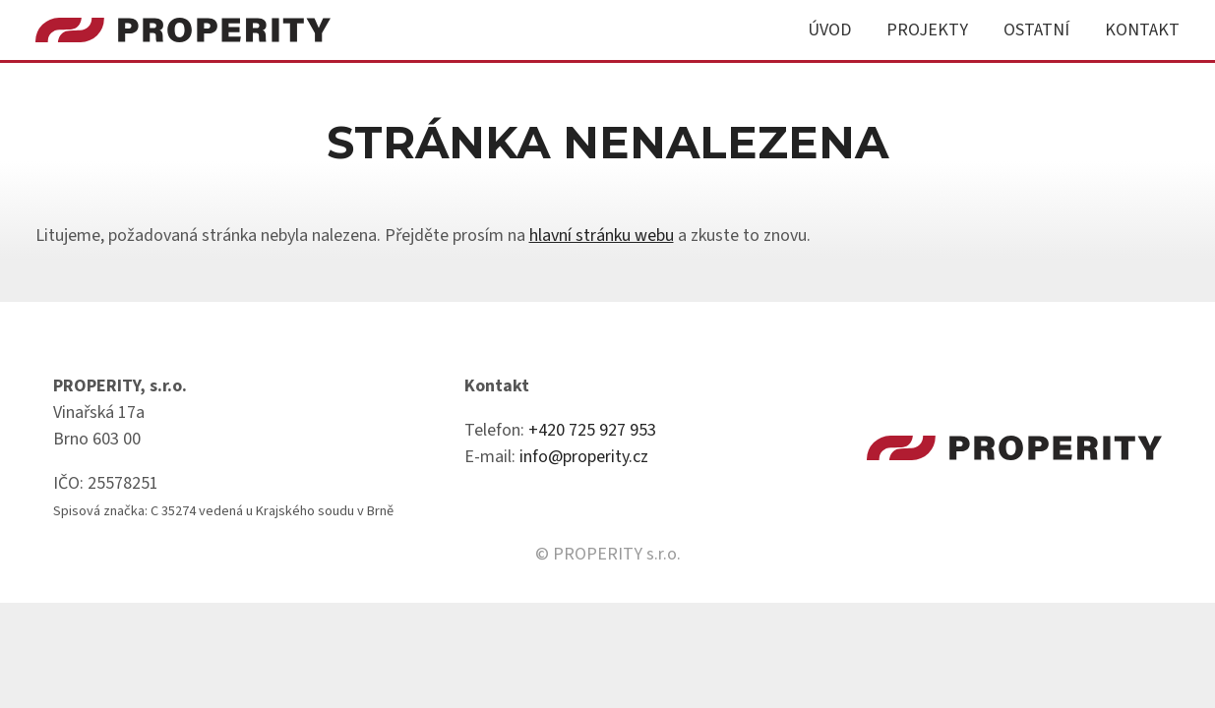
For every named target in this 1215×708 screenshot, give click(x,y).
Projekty (927, 30)
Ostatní (1036, 30)
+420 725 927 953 (592, 430)
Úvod (829, 30)
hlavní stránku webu (601, 235)
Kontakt (1142, 30)
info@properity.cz (583, 456)
